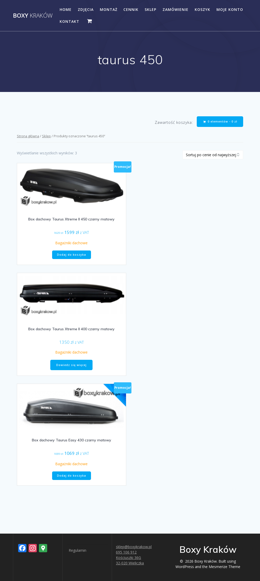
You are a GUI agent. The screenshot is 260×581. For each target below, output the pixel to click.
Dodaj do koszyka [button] (71, 254)
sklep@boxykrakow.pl (134, 546)
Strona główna (28, 136)
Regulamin (77, 550)
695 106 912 (126, 552)
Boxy (33, 15)
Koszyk (202, 9)
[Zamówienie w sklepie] (212, 154)
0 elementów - (220, 122)
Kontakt (69, 21)
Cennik (130, 9)
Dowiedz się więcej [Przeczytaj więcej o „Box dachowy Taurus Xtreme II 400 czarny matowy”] (71, 365)
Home (66, 9)
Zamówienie (175, 9)
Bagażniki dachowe (71, 242)
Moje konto (229, 9)
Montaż (108, 9)
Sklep (150, 9)
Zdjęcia (86, 9)
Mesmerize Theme (224, 566)
